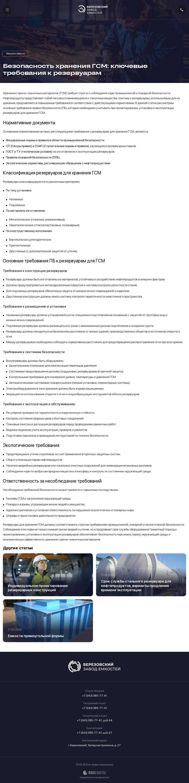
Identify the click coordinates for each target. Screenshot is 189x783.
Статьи (15, 54)
